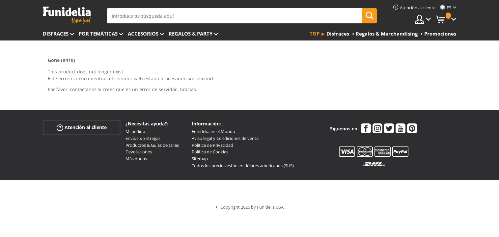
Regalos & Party (190, 33)
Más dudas (136, 159)
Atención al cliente (82, 127)
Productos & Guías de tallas (152, 145)
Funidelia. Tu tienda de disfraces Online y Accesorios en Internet (67, 15)
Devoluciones (138, 152)
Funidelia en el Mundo (213, 131)
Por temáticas (98, 33)
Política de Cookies (210, 152)
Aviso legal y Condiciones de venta (225, 138)
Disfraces (56, 33)
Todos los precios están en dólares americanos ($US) (243, 166)
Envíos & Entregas (142, 138)
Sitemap (200, 159)
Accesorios (143, 33)
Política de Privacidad (212, 145)
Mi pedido (135, 131)
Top (314, 33)
